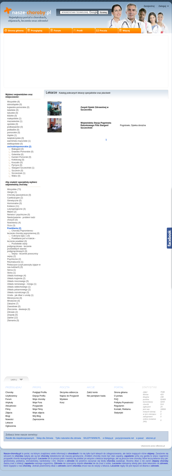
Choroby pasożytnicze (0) (19, 195)
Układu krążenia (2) (16, 278)
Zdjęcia (8, 412)
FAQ (116, 399)
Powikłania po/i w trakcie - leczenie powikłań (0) (21, 239)
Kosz (62, 402)
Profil (77, 30)
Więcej (124, 30)
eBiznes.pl (160, 446)
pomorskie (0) (13, 132)
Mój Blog (37, 416)
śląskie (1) (12, 135)
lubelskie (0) (13, 110)
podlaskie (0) (13, 130)
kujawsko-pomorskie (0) (18, 107)
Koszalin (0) (17, 162)
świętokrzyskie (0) (15, 138)
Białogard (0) (18, 149)
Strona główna (14, 30)
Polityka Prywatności (123, 402)
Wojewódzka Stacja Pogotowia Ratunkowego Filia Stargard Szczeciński (96, 125)
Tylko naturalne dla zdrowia (68, 438)
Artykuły (9, 402)
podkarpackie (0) (15, 127)
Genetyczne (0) (14, 200)
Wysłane (64, 399)
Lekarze (9, 422)
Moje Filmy (38, 409)
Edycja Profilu (39, 396)
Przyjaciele (38, 406)
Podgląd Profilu (40, 392)
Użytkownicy (11, 396)
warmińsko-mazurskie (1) (19, 141)
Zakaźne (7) (12, 303)
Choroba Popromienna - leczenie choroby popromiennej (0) (23, 232)
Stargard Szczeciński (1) (23, 168)
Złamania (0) (13, 320)
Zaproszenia (38, 419)
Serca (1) (11, 270)
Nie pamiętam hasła (96, 396)
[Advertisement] (86, 61)
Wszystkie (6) (13, 101)
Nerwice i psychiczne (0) (18, 214)
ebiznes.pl (151, 438)
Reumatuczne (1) (15, 262)
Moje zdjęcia (38, 412)
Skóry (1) (11, 273)
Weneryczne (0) (14, 298)
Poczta (101, 30)
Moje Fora (37, 402)
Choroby (9, 392)
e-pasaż (140, 438)
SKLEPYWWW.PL (92, 438)
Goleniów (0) (17, 154)
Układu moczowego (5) (18, 281)
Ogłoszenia (10, 426)
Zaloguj (162, 6)
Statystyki (118, 412)
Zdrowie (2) (12, 312)
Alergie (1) (12, 192)
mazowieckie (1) (14, 121)
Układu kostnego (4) (16, 275)
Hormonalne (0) (14, 203)
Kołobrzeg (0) (18, 159)
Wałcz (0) (16, 176)
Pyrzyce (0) (17, 165)
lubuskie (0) (12, 113)
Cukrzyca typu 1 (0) (21, 236)
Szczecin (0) (17, 170)
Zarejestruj (149, 6)
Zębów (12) (12, 317)
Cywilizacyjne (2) (15, 198)
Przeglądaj (34, 30)
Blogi (7, 416)
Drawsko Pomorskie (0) (22, 151)
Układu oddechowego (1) (18, 287)
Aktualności (10, 406)
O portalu (118, 396)
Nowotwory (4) (14, 222)
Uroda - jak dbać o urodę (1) (20, 295)
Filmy (8, 409)
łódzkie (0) (12, 115)
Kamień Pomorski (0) (21, 157)
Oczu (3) (11, 225)
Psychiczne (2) (14, 259)
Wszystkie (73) (14, 189)
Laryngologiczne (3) (16, 209)
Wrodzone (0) (13, 301)
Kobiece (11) (13, 206)
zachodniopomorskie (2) (19, 146)
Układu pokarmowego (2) (19, 289)
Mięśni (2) (11, 212)
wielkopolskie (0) (15, 144)
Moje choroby (39, 399)
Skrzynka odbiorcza (69, 392)
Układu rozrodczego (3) (18, 292)
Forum (55, 30)
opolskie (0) (12, 124)
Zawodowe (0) (13, 306)
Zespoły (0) (12, 315)
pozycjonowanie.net (124, 438)
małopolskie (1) (14, 118)
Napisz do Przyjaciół (69, 396)
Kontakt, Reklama (122, 409)
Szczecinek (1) (18, 173)
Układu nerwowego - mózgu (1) (21, 284)
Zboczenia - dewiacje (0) (18, 309)
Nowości (9, 419)
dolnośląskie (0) (14, 104)
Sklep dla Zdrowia (44, 438)
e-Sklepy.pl (108, 438)
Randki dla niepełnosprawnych (20, 438)
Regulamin (119, 406)
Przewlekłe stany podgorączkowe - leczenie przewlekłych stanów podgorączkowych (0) (19, 247)
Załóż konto (92, 392)
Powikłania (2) (14, 228)
